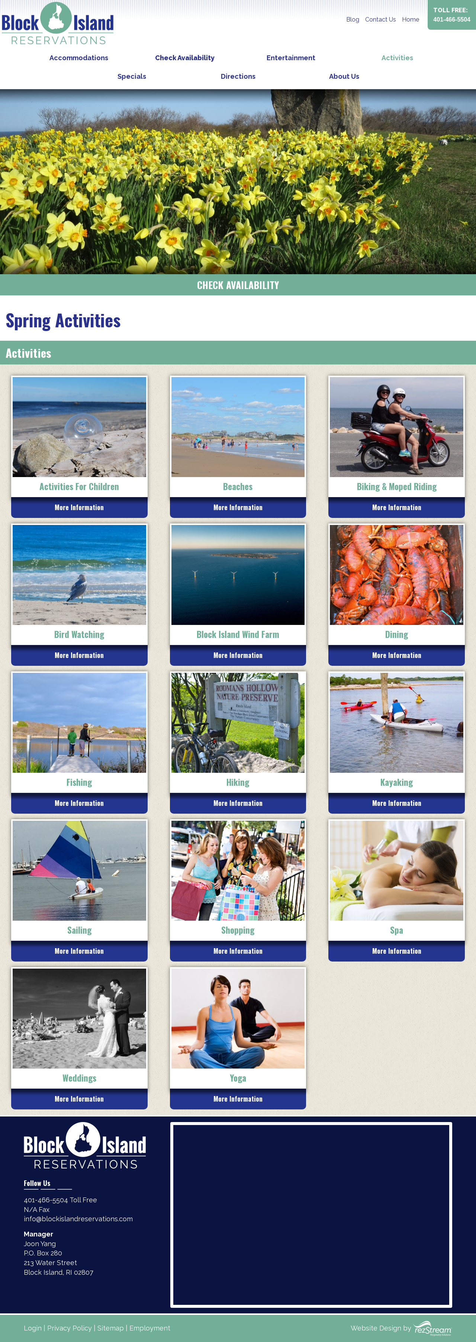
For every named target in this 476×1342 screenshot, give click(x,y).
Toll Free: (451, 15)
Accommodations (78, 58)
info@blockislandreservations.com (78, 1219)
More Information (79, 507)
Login (33, 1328)
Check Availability (185, 58)
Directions (238, 76)
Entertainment (291, 58)
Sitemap (110, 1328)
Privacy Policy (69, 1328)
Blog (352, 19)
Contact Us (380, 19)
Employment (149, 1328)
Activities (397, 58)
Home (410, 19)
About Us (344, 76)
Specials (132, 76)
